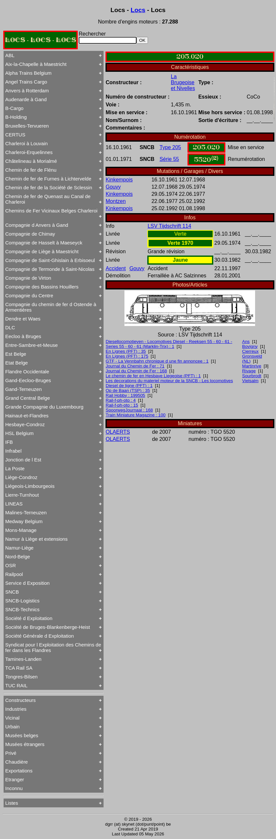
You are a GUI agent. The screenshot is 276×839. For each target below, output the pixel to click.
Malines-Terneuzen (26, 512)
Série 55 (169, 159)
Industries (15, 709)
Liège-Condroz (21, 477)
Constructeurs (20, 700)
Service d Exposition (27, 583)
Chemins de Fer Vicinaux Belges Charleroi (51, 210)
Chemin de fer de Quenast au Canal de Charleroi (47, 199)
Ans (246, 341)
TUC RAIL (16, 685)
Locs (138, 10)
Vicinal (12, 718)
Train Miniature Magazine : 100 (136, 414)
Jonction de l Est (23, 459)
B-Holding (16, 117)
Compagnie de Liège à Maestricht (41, 251)
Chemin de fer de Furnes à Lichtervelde (48, 178)
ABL (9, 55)
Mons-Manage (21, 530)
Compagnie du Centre (29, 295)
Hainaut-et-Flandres (27, 415)
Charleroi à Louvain (26, 143)
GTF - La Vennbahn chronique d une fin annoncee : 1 (157, 361)
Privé (10, 753)
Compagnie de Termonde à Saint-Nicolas (49, 269)
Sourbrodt (251, 375)
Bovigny (249, 346)
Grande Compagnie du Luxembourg (44, 407)
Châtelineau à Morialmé (31, 161)
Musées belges (21, 735)
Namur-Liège (19, 548)
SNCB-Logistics (22, 600)
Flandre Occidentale (27, 371)
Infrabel (13, 451)
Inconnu (14, 788)
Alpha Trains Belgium (28, 73)
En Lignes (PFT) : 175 (127, 356)
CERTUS (15, 134)
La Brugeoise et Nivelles (183, 82)
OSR (10, 565)
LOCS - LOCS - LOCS (40, 40)
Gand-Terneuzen (23, 389)
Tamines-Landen (23, 659)
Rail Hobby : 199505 (125, 395)
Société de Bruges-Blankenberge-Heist (47, 627)
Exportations (18, 770)
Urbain (12, 726)
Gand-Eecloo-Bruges (28, 380)
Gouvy (113, 187)
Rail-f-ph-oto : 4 (121, 400)
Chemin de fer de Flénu (31, 170)
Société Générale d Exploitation (39, 636)
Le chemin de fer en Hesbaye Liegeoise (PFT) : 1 (153, 375)
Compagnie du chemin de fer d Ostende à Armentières (50, 307)
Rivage (249, 370)
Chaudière (16, 762)
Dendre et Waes (23, 318)
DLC (10, 327)
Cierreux (250, 351)
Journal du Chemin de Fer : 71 (135, 366)
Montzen (116, 201)
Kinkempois (119, 179)
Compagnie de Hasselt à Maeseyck (43, 242)
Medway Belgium (23, 521)
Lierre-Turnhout (22, 495)
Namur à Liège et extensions (36, 539)
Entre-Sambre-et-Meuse (31, 345)
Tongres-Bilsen (21, 676)
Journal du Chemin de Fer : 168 (136, 370)
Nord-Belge (17, 556)
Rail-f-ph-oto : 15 (122, 405)
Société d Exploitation (28, 618)
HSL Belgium (19, 433)
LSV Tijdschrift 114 (169, 226)
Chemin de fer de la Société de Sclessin (48, 187)
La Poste (14, 468)
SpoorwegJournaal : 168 (129, 410)
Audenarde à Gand (26, 99)
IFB (9, 442)
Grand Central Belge (27, 398)
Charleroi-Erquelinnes (29, 152)
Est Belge (15, 354)
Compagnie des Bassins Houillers (41, 286)
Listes (11, 803)
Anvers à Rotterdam (27, 90)
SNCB (12, 592)
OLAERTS (118, 432)
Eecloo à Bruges (23, 336)
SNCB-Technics (22, 609)
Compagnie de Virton (28, 278)
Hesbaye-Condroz (25, 424)
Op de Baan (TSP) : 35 (128, 390)
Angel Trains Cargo (26, 82)
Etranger (14, 779)
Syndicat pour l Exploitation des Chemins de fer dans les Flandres (53, 647)
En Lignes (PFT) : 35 (126, 351)
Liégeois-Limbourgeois (30, 486)
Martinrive (251, 366)
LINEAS (14, 503)
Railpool (14, 574)
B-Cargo (14, 108)
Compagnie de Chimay (30, 234)
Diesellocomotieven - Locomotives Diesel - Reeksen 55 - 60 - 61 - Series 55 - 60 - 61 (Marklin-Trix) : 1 (169, 344)
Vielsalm (250, 380)
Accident (116, 268)
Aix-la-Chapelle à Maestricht (36, 64)
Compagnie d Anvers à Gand (36, 225)
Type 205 (170, 147)
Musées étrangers (24, 744)
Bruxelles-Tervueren (27, 126)
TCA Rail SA (18, 668)
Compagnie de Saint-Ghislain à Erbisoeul (50, 260)
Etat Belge (16, 362)
